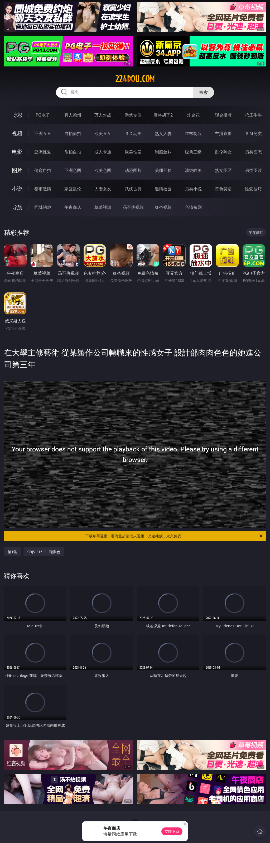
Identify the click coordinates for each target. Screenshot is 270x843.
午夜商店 (72, 207)
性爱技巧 (253, 189)
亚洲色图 (72, 170)
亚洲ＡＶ (42, 133)
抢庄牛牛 (253, 115)
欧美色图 (102, 170)
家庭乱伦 (72, 189)
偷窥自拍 (42, 170)
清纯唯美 (193, 170)
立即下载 (172, 831)
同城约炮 (42, 207)
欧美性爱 (133, 152)
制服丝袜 (163, 152)
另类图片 (253, 170)
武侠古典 (133, 189)
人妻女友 (102, 189)
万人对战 (102, 115)
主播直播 (223, 133)
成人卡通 (102, 152)
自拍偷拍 (72, 133)
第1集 (12, 551)
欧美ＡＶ (102, 133)
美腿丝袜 (163, 170)
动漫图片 (133, 170)
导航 (17, 207)
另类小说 (193, 189)
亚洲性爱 (42, 152)
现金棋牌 (223, 115)
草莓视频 (102, 207)
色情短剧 (193, 207)
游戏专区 (133, 115)
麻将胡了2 (163, 115)
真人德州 (72, 115)
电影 (17, 151)
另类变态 (253, 152)
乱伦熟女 (223, 152)
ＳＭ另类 (253, 133)
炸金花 (193, 115)
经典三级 (193, 152)
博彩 (17, 114)
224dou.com (135, 79)
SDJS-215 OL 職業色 (43, 551)
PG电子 (43, 115)
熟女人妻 (163, 133)
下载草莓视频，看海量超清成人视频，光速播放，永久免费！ (174, 536)
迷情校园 (163, 189)
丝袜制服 (193, 133)
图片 (17, 170)
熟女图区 (223, 170)
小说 (17, 188)
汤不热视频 (133, 207)
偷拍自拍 (72, 152)
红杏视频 (163, 207)
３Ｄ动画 (133, 133)
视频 (17, 133)
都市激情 (42, 189)
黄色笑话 (223, 189)
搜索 (203, 92)
